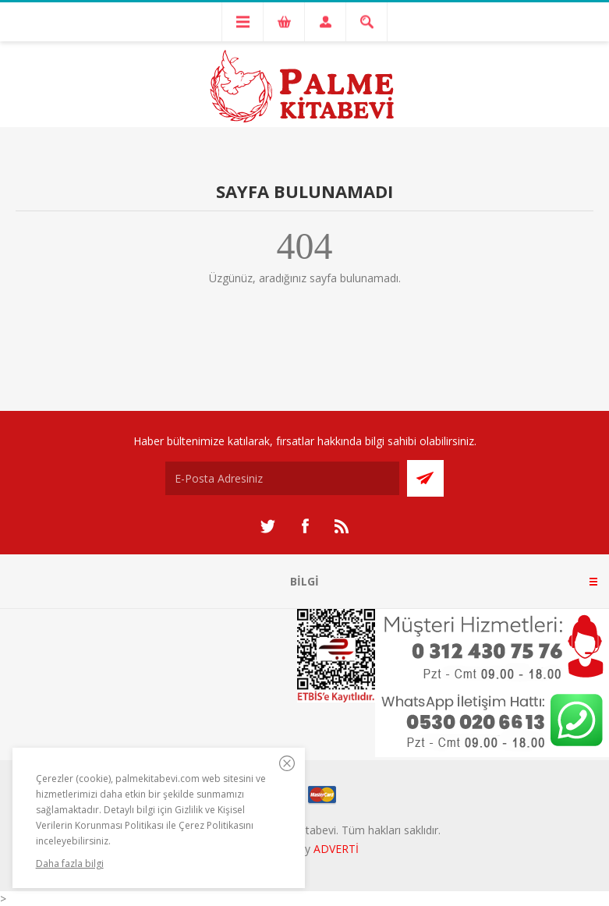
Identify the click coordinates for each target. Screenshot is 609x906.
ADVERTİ (336, 848)
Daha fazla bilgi (70, 863)
